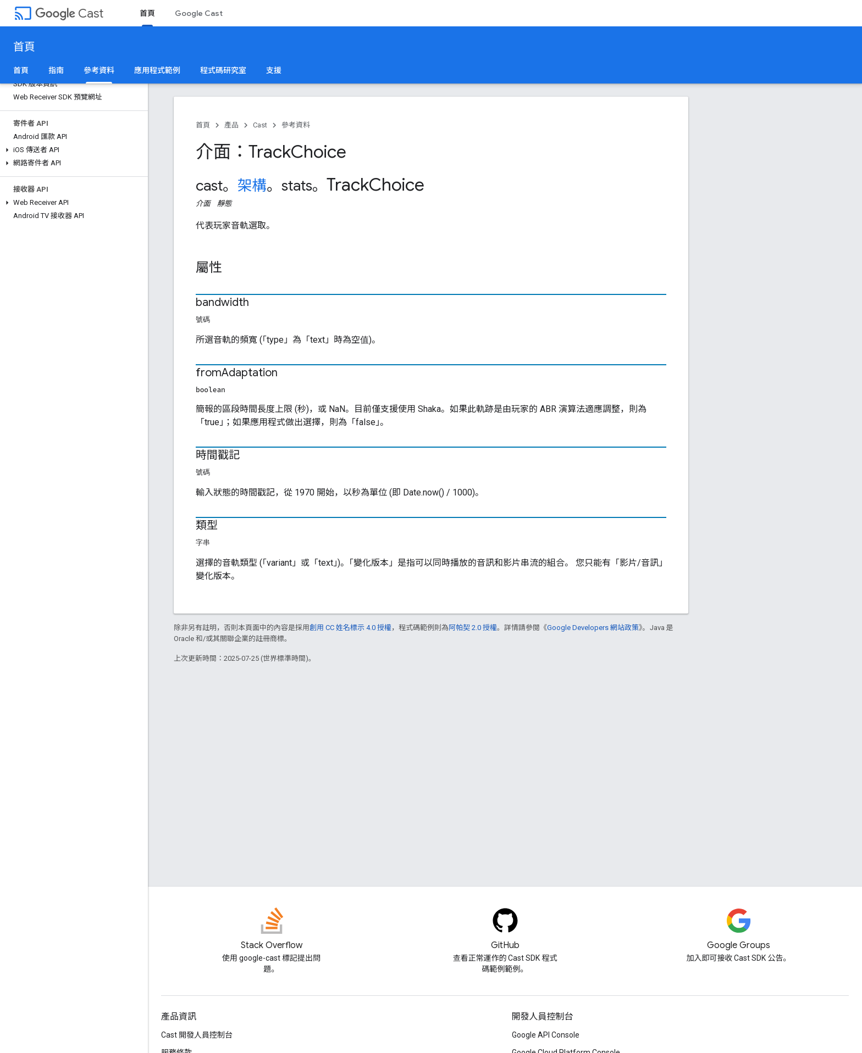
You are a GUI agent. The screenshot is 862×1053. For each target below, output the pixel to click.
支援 (273, 70)
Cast (69, 13)
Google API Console (545, 1034)
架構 (252, 185)
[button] (71, 150)
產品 (231, 125)
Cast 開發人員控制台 (197, 1034)
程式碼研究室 (223, 70)
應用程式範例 (157, 70)
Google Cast (199, 13)
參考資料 (295, 125)
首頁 (24, 47)
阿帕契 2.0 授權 (473, 627)
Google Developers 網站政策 (593, 627)
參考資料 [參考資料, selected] (99, 70)
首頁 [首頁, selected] (147, 13)
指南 (56, 70)
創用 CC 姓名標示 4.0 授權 (350, 627)
